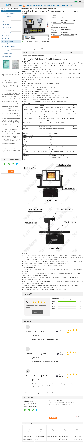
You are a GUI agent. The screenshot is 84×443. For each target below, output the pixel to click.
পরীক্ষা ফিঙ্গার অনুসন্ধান (6, 27)
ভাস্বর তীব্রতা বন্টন (53, 393)
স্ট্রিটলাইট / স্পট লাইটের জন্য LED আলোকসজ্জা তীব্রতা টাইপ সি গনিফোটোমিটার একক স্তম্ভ (77, 437)
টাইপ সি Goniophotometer (13, 8)
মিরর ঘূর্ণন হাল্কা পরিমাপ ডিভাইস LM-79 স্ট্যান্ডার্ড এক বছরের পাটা (52, 437)
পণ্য (24, 5)
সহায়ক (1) (36, 335)
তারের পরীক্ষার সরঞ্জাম (6, 56)
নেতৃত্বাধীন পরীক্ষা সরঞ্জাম (7, 44)
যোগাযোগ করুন (55, 5)
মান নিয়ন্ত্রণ (47, 5)
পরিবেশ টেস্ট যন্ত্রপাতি (6, 16)
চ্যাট (56, 37)
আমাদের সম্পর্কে (31, 5)
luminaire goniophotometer (32, 393)
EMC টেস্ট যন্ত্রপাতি (6, 21)
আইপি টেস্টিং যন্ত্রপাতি (6, 38)
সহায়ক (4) (36, 380)
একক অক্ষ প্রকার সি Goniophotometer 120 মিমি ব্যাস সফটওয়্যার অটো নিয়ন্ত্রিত (40, 437)
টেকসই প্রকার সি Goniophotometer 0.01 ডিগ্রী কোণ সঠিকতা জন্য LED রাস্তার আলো (64, 437)
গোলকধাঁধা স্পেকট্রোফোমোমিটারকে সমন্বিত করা (10, 47)
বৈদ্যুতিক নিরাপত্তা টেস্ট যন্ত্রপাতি (8, 13)
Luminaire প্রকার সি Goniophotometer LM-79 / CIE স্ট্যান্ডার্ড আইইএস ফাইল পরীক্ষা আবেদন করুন (28, 438)
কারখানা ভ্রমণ (39, 5)
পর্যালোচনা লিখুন (37, 312)
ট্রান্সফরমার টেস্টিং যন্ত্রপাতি (7, 50)
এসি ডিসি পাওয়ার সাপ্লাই (7, 53)
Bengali (79, 1)
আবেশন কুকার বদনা (6, 35)
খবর (71, 5)
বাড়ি (20, 5)
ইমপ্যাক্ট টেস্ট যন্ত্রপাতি (6, 19)
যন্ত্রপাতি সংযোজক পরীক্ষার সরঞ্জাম (9, 33)
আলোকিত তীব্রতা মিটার (44, 393)
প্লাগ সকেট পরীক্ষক (5, 30)
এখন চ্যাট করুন (64, 5)
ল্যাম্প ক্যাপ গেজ (5, 24)
